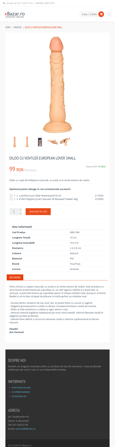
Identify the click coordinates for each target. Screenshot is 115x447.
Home (7, 27)
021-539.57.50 (25, 3)
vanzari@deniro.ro (25, 428)
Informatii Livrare (21, 387)
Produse (18, 27)
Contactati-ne (19, 396)
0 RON (93, 14)
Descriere (15, 277)
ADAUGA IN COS (38, 211)
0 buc (85, 14)
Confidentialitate (21, 391)
